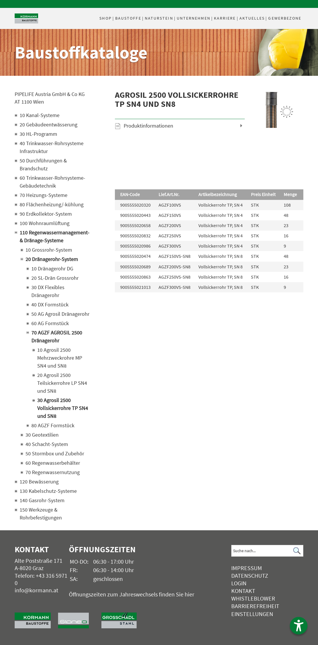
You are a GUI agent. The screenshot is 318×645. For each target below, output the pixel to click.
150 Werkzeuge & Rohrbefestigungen (41, 513)
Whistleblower (253, 598)
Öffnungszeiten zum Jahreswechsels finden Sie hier (131, 594)
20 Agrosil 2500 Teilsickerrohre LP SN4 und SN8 (62, 383)
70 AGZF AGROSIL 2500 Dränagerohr (56, 336)
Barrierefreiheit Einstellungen (255, 609)
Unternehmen (193, 18)
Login (238, 583)
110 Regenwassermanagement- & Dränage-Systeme (54, 236)
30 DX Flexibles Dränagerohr (47, 291)
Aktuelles (252, 18)
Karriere (225, 18)
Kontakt (243, 590)
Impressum (246, 568)
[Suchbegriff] (267, 551)
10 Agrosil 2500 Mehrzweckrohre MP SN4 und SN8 (59, 357)
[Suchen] (297, 551)
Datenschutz (249, 575)
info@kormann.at (36, 590)
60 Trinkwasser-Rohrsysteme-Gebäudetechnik (52, 181)
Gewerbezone (284, 18)
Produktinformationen (148, 125)
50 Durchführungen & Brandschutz (43, 164)
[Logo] (26, 18)
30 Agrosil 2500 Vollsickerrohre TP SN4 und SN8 (62, 408)
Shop (105, 18)
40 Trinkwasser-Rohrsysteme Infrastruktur (52, 147)
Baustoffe (128, 18)
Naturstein (159, 18)
